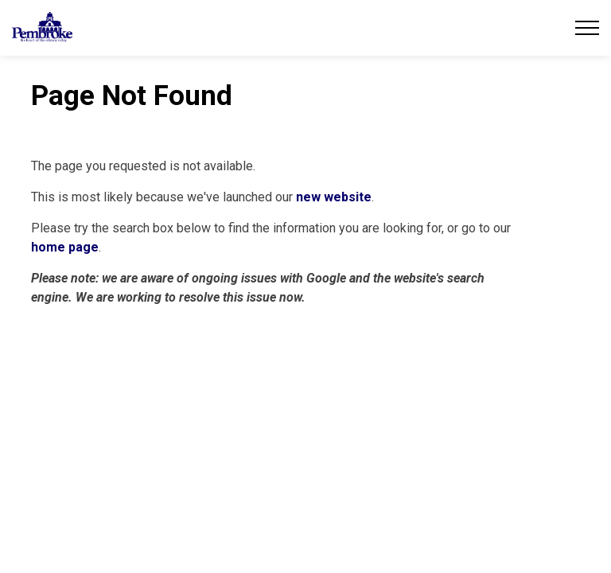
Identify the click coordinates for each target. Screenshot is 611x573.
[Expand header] (587, 28)
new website (334, 197)
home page (65, 247)
